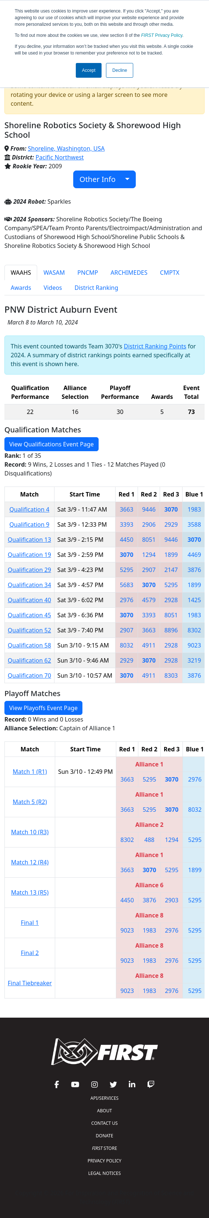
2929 (171, 524)
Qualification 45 (29, 615)
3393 (127, 524)
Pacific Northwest (60, 157)
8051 (149, 540)
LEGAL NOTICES (104, 1173)
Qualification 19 (29, 555)
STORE (104, 1148)
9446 (149, 509)
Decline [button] (119, 70)
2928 (171, 600)
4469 (194, 555)
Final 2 (30, 953)
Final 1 (30, 923)
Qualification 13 (29, 540)
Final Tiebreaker (30, 983)
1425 (194, 600)
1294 (149, 555)
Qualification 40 (29, 600)
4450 (127, 540)
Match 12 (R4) (30, 862)
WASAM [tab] (54, 272)
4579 (149, 600)
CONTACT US (104, 1123)
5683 (127, 585)
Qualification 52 (29, 630)
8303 (171, 675)
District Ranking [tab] (96, 288)
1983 (194, 509)
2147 (171, 570)
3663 (127, 509)
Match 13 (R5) (30, 892)
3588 (194, 524)
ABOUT (104, 1111)
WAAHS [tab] (21, 272)
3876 (194, 570)
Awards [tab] (21, 288)
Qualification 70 (29, 675)
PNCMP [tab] (87, 272)
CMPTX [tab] (170, 272)
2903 (171, 900)
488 (149, 840)
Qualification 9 (30, 524)
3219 (194, 660)
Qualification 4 (30, 509)
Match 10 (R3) (30, 832)
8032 (127, 645)
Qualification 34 (29, 585)
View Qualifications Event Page (51, 444)
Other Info (101, 179)
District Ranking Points (155, 346)
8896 (171, 630)
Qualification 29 (29, 570)
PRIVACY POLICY (104, 1161)
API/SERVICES (104, 1098)
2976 (127, 600)
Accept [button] (89, 70)
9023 (194, 645)
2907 (149, 570)
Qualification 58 (29, 645)
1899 (171, 555)
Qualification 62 (29, 660)
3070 (171, 509)
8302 (194, 630)
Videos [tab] (53, 288)
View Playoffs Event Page (43, 708)
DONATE (104, 1136)
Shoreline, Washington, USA (66, 148)
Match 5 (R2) (30, 802)
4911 (149, 645)
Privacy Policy (162, 35)
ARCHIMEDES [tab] (128, 272)
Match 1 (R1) (30, 772)
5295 (127, 570)
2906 (149, 524)
